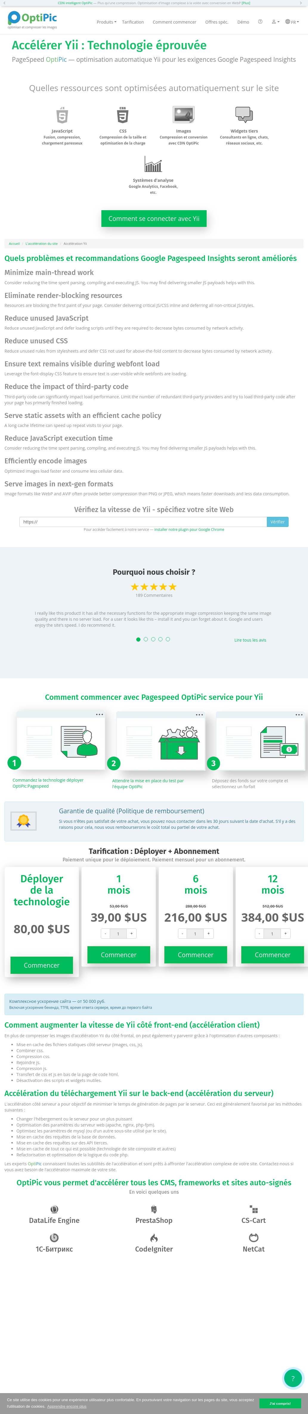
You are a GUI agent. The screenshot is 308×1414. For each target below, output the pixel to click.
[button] (6, 3)
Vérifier (278, 522)
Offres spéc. (217, 22)
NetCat (254, 1243)
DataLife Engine (54, 1215)
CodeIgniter (154, 1243)
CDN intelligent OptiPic (75, 3)
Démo (243, 22)
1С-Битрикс (54, 1243)
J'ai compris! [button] (280, 1403)
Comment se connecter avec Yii (154, 218)
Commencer (42, 965)
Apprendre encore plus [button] (67, 1406)
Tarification (133, 22)
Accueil (14, 243)
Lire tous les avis (250, 640)
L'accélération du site (42, 243)
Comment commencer (174, 22)
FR (292, 22)
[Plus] (246, 3)
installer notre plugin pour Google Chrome (189, 529)
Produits (107, 22)
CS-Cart (254, 1215)
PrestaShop (154, 1215)
